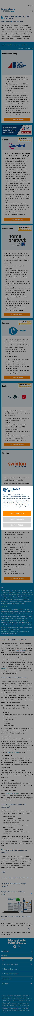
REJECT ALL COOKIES (17, 519)
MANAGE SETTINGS (17, 525)
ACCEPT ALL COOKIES (17, 513)
